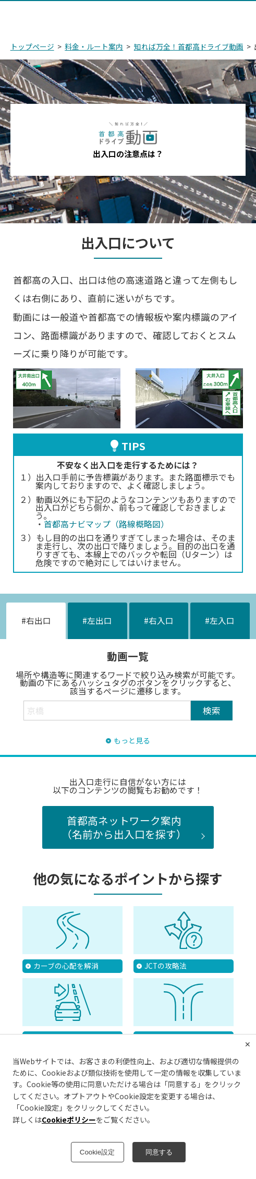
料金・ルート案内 (94, 46)
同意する (159, 1152)
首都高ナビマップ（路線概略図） (106, 524)
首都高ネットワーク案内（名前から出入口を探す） (124, 827)
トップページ (32, 46)
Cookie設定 (97, 1152)
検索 (212, 710)
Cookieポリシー (69, 1119)
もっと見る (132, 740)
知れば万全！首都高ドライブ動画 (188, 46)
